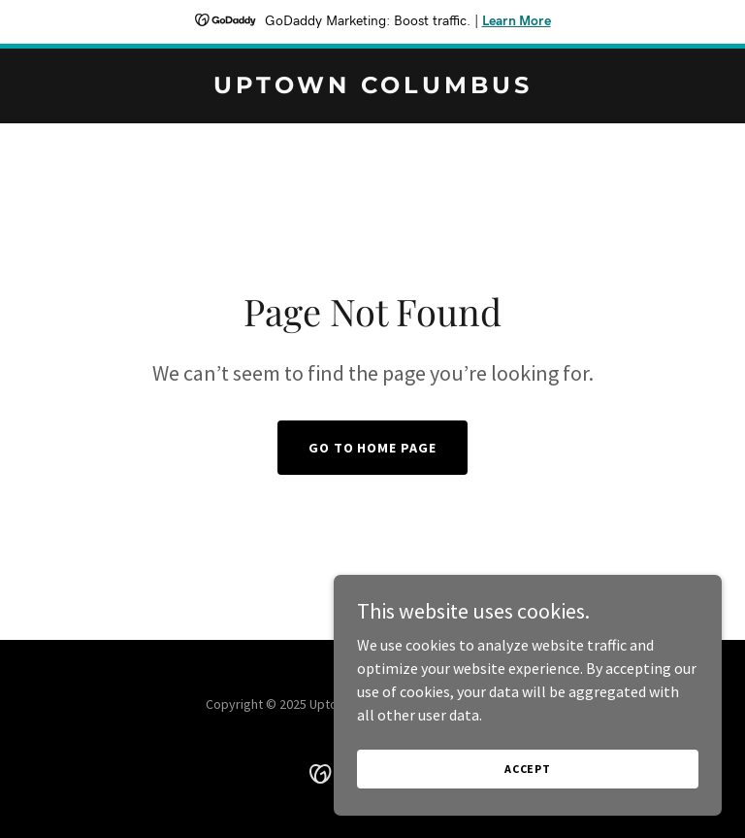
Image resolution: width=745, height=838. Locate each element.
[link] (373, 87)
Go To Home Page (372, 447)
